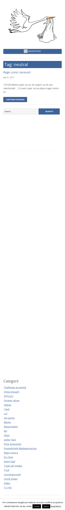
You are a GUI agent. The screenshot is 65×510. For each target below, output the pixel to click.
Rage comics (11, 452)
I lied (6, 409)
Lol (5, 413)
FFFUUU (8, 396)
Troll (6, 470)
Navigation (32, 51)
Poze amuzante (12, 444)
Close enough (11, 391)
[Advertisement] (32, 267)
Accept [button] (36, 506)
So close (8, 457)
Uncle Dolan (11, 478)
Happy (7, 404)
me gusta (9, 418)
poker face (10, 439)
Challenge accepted (15, 387)
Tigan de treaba (13, 465)
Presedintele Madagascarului (20, 448)
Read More (56, 506)
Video (7, 483)
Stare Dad (9, 461)
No (5, 431)
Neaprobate (11, 426)
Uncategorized (12, 474)
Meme (7, 422)
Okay (7, 435)
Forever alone (11, 400)
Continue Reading (15, 99)
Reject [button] (46, 506)
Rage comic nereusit (17, 72)
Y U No (8, 487)
